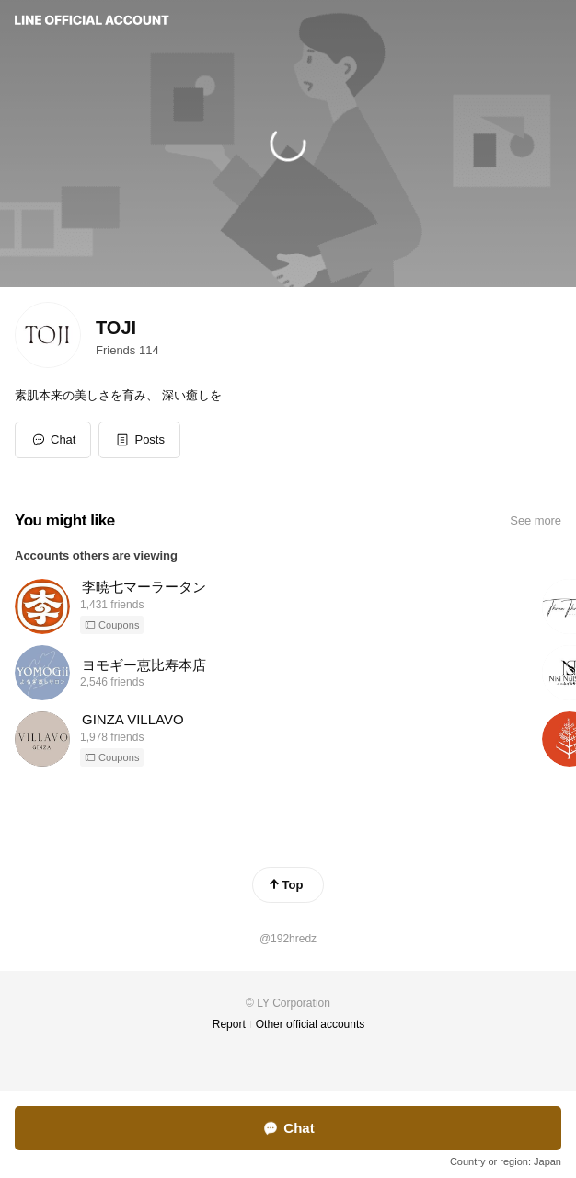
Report (229, 1024)
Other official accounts (310, 1024)
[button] (139, 440)
